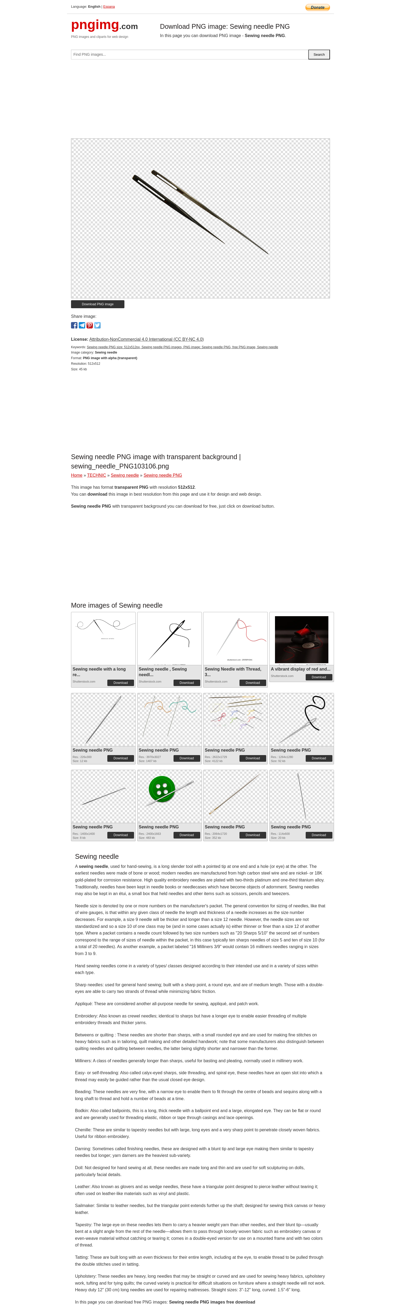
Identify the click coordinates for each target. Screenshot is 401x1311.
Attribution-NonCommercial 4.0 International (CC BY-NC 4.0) (146, 339)
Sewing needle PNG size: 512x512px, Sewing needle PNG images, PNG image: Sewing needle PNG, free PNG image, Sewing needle (182, 347)
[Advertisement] (200, 101)
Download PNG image (98, 304)
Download (120, 683)
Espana (109, 7)
